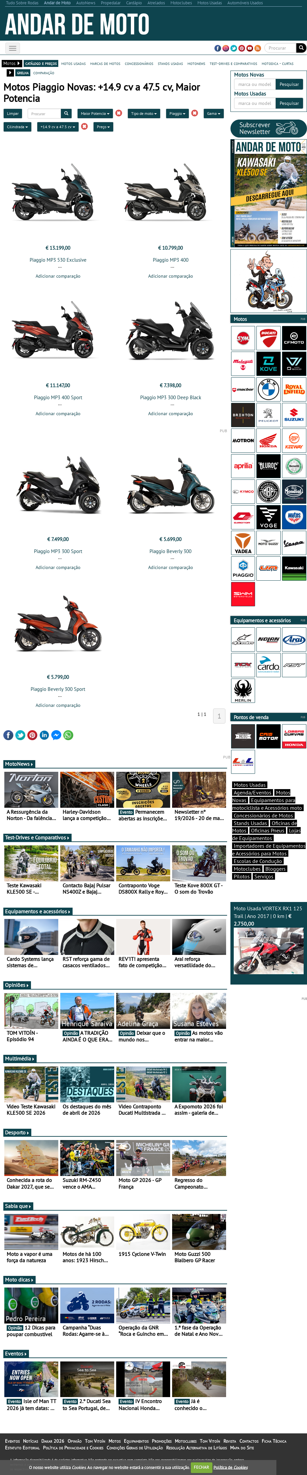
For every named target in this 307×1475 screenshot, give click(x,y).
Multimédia (20, 1058)
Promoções (161, 1441)
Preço (103, 126)
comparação (43, 73)
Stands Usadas (250, 823)
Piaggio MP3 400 (170, 260)
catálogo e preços (41, 63)
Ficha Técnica (274, 1441)
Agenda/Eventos (252, 792)
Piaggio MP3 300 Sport (58, 551)
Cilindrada (17, 126)
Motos (115, 1441)
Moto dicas (19, 1279)
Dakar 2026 (52, 1441)
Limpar (13, 113)
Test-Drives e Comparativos (37, 837)
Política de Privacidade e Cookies (73, 1448)
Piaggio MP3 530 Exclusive (58, 260)
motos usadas (73, 63)
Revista (229, 1441)
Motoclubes (247, 868)
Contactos (248, 1441)
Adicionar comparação (58, 276)
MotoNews (19, 763)
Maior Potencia (95, 113)
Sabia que (18, 1206)
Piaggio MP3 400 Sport (58, 397)
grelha (23, 73)
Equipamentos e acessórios (38, 911)
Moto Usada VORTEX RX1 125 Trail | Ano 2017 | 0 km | (269, 939)
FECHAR (201, 1467)
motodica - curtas (277, 63)
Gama (213, 113)
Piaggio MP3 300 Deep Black (170, 397)
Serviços (263, 876)
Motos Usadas (250, 784)
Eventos (16, 1353)
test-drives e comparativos (233, 63)
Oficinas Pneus (267, 830)
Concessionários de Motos (263, 815)
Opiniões (17, 985)
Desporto (17, 1132)
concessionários (139, 63)
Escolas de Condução (258, 861)
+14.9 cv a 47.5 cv (58, 126)
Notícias (30, 1441)
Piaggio (177, 113)
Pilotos (242, 876)
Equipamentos (136, 1441)
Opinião (75, 1441)
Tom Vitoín (95, 1441)
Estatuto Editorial (22, 1448)
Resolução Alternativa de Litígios (196, 1448)
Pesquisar (289, 84)
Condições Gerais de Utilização (135, 1448)
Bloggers (275, 868)
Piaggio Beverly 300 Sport (58, 689)
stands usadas (170, 63)
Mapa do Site (242, 1448)
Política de (230, 1467)
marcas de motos (105, 63)
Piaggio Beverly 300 (170, 551)
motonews (196, 63)
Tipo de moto (144, 113)
